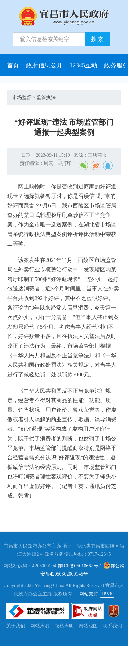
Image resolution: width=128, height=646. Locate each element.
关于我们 (15, 625)
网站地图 (88, 625)
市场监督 (21, 97)
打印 (64, 163)
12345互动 (83, 65)
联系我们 (112, 625)
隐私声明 (64, 625)
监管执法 (46, 97)
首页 (13, 65)
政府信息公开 (44, 65)
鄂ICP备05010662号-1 (79, 565)
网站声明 (39, 625)
